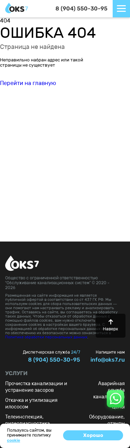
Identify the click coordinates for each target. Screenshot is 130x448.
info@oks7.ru (107, 359)
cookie (13, 440)
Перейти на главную (28, 83)
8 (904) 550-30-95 (81, 8)
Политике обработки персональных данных (46, 337)
